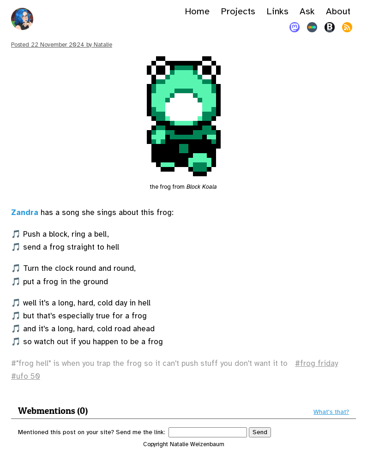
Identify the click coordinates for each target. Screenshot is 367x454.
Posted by (61, 44)
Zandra (24, 212)
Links (277, 11)
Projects (238, 11)
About (338, 11)
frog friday (319, 363)
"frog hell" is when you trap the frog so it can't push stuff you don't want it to (152, 363)
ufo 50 (28, 376)
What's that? (331, 412)
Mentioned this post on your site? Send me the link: (91, 432)
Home (197, 11)
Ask (307, 11)
